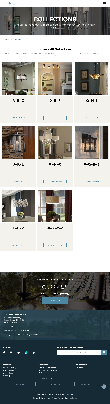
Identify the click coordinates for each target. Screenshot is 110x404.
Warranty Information (48, 370)
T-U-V (18, 228)
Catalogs (7, 376)
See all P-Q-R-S (91, 181)
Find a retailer (55, 384)
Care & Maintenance (47, 368)
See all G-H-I (92, 118)
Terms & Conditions (41, 398)
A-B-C (18, 101)
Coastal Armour (45, 378)
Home (7, 39)
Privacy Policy (57, 398)
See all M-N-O (55, 181)
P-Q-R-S (92, 164)
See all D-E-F (55, 118)
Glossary (42, 376)
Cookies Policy (71, 398)
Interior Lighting (9, 368)
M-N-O (55, 164)
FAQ (40, 373)
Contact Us (19, 384)
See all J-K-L (18, 181)
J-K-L (18, 164)
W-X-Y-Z (55, 228)
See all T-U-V (18, 245)
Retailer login (86, 384)
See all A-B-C (18, 118)
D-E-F (55, 101)
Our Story (55, 301)
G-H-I (91, 101)
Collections (17, 39)
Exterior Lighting (10, 370)
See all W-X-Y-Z (55, 245)
